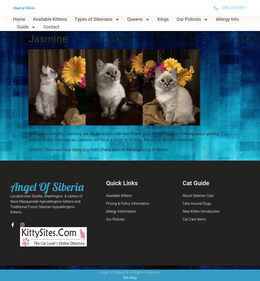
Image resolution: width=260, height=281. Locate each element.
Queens (138, 19)
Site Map (130, 277)
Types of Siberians (97, 19)
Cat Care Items (194, 219)
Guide (26, 27)
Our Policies (192, 19)
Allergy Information (121, 211)
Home (19, 19)
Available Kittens (50, 19)
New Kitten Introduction (201, 211)
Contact (51, 27)
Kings (163, 19)
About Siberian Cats (198, 195)
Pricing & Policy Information (127, 203)
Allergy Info (227, 19)
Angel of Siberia (24, 8)
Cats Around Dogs (197, 203)
